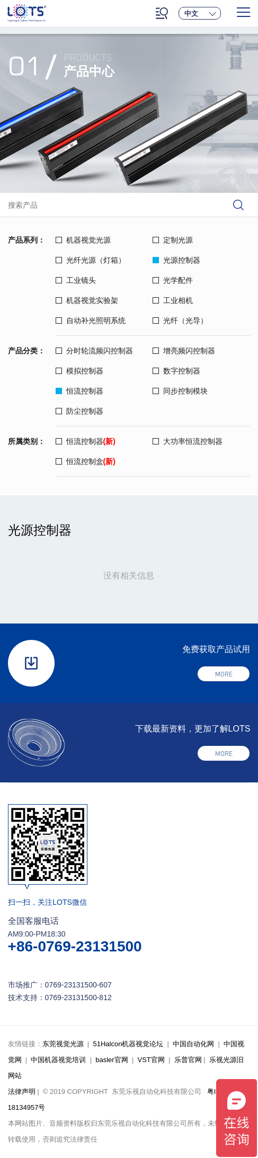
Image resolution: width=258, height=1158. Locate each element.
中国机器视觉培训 (58, 1060)
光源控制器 (176, 260)
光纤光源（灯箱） (91, 260)
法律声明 (21, 1091)
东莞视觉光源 (63, 1044)
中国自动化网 (193, 1044)
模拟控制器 (79, 371)
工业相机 (173, 300)
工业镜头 (76, 280)
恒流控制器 (79, 391)
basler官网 (111, 1060)
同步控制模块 (180, 391)
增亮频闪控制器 (184, 350)
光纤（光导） (180, 320)
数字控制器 (176, 371)
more (224, 675)
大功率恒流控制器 (188, 441)
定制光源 (173, 240)
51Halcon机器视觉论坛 (128, 1044)
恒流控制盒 (85, 461)
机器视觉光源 (83, 240)
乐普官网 (188, 1060)
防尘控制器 (79, 411)
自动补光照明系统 (91, 320)
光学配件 (173, 280)
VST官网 (151, 1060)
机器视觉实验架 (87, 300)
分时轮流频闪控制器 (94, 350)
